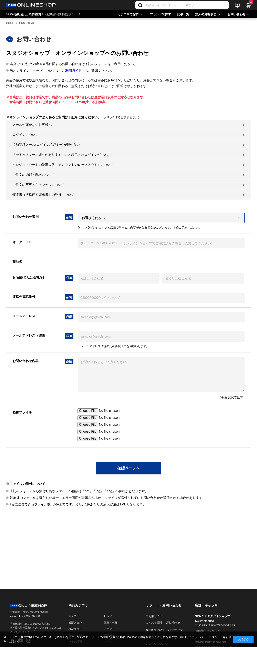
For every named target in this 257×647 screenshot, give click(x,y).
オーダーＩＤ (22, 242)
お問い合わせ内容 (25, 361)
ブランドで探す (160, 14)
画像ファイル (22, 412)
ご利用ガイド (72, 70)
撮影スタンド (76, 622)
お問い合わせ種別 (25, 216)
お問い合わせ (237, 14)
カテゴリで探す (127, 14)
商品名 (17, 261)
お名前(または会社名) (28, 277)
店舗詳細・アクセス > (207, 630)
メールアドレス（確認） (30, 335)
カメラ (72, 616)
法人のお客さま (205, 14)
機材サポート (76, 628)
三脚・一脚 (110, 622)
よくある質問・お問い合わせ (163, 622)
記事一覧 (183, 14)
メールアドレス (23, 316)
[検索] (140, 5)
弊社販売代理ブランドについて (164, 629)
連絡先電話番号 (23, 296)
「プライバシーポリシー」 (206, 637)
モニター (109, 628)
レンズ (108, 616)
